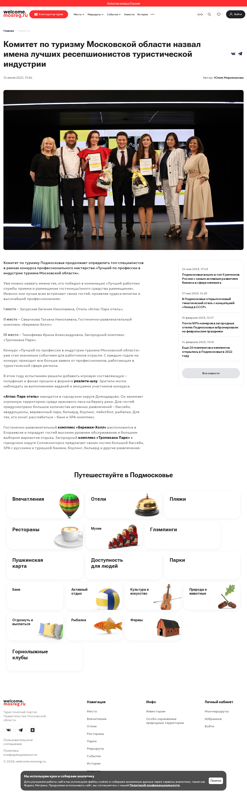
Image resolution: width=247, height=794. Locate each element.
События (114, 14)
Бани (16, 589)
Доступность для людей (107, 563)
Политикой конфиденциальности (155, 785)
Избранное (213, 719)
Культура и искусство (139, 591)
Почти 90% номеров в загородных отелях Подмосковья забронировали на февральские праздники (210, 327)
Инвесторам (155, 711)
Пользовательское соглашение (18, 742)
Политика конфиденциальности (20, 752)
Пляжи (178, 499)
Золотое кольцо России (123, 3)
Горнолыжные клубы (30, 654)
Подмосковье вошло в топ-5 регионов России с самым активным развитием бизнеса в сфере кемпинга (210, 279)
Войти (209, 726)
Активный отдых (79, 591)
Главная (8, 30)
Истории (142, 14)
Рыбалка (78, 620)
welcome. (14, 703)
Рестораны (25, 529)
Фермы (136, 620)
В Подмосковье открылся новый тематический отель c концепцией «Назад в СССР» (208, 303)
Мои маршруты (217, 711)
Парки (177, 560)
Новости (129, 14)
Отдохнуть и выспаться (22, 622)
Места (79, 14)
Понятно (215, 780)
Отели (98, 499)
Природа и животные (198, 591)
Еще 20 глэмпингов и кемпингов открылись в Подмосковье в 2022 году (207, 352)
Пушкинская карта (27, 563)
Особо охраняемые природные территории (165, 721)
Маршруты (96, 14)
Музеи (96, 528)
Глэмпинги (163, 529)
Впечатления (28, 499)
